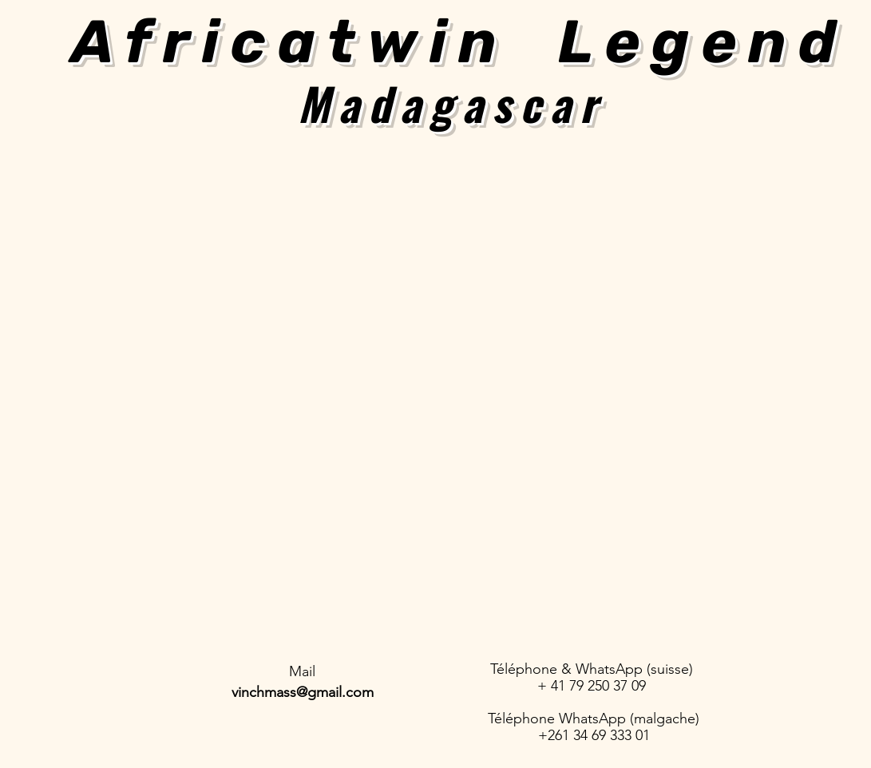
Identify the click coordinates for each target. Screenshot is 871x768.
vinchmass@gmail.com (303, 692)
